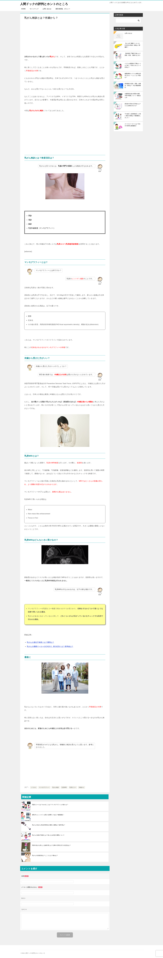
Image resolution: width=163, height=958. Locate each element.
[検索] (128, 20)
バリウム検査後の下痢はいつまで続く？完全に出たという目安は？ (133, 65)
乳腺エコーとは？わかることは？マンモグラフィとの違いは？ (50, 804)
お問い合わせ (47, 9)
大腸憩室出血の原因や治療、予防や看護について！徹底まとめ (133, 95)
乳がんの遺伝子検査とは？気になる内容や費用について (48, 835)
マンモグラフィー (44, 787)
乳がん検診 (55, 787)
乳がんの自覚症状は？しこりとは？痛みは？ (45, 855)
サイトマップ (34, 9)
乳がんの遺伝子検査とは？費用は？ (40, 642)
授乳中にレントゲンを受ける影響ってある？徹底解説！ (48, 815)
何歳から (81, 787)
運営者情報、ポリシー (63, 9)
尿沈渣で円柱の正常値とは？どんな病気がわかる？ (133, 104)
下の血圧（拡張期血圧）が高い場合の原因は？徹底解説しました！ (133, 115)
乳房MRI (64, 787)
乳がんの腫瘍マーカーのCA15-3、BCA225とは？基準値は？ (50, 646)
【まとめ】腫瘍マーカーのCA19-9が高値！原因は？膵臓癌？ (132, 45)
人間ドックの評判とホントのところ (45, 3)
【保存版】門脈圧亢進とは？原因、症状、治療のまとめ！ (133, 54)
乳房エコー (73, 787)
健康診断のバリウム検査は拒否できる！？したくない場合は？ (133, 75)
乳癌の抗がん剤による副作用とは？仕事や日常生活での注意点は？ (51, 845)
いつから (33, 787)
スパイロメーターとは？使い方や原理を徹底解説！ (133, 124)
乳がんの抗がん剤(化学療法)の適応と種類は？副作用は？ (48, 825)
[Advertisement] (64, 37)
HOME (23, 9)
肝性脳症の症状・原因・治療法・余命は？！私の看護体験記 (133, 85)
